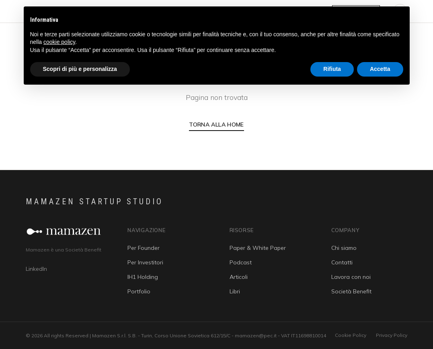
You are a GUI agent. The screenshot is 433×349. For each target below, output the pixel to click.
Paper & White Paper (258, 247)
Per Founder (143, 247)
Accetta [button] (380, 69)
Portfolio (138, 291)
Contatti (342, 262)
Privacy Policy (391, 335)
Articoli (239, 276)
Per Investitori (145, 262)
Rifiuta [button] (332, 69)
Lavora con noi (351, 276)
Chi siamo (344, 247)
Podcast (241, 262)
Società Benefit (351, 291)
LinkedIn (36, 268)
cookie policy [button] (59, 42)
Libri (235, 291)
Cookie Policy (350, 335)
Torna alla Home (216, 124)
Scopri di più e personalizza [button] (80, 69)
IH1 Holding (142, 276)
